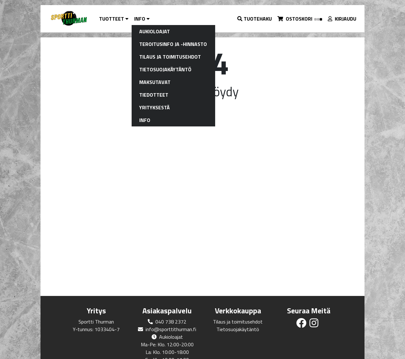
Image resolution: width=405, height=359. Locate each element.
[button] (255, 18)
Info (142, 18)
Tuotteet (113, 18)
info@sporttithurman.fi (171, 329)
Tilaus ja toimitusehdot (238, 321)
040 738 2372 (170, 321)
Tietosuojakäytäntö (237, 329)
